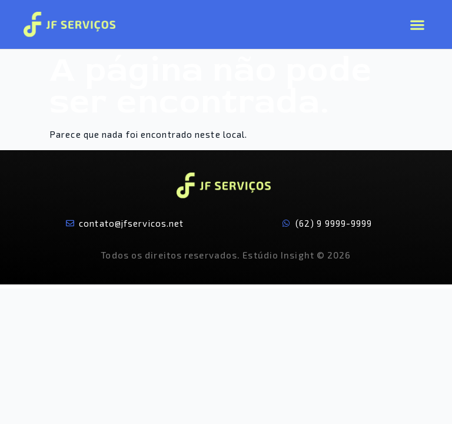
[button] (417, 24)
